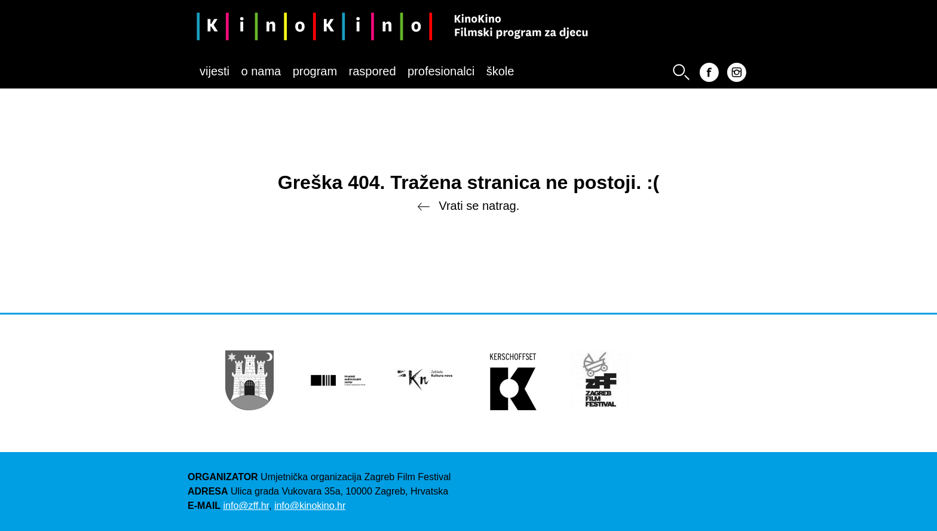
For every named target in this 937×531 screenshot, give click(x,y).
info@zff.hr (246, 506)
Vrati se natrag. (468, 206)
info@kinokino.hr (309, 506)
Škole (500, 71)
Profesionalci (441, 71)
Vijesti (214, 71)
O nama (261, 71)
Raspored (372, 71)
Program (315, 71)
